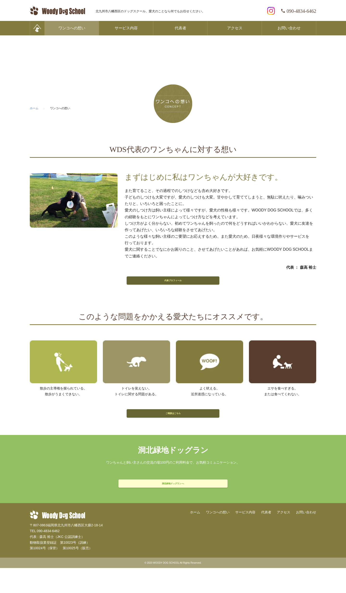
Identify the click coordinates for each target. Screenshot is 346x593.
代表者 (180, 28)
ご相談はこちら (173, 425)
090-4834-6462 (298, 11)
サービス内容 (126, 28)
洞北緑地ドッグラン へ (173, 504)
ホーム (195, 537)
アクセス (234, 28)
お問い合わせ (289, 28)
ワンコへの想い (71, 28)
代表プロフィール (173, 284)
